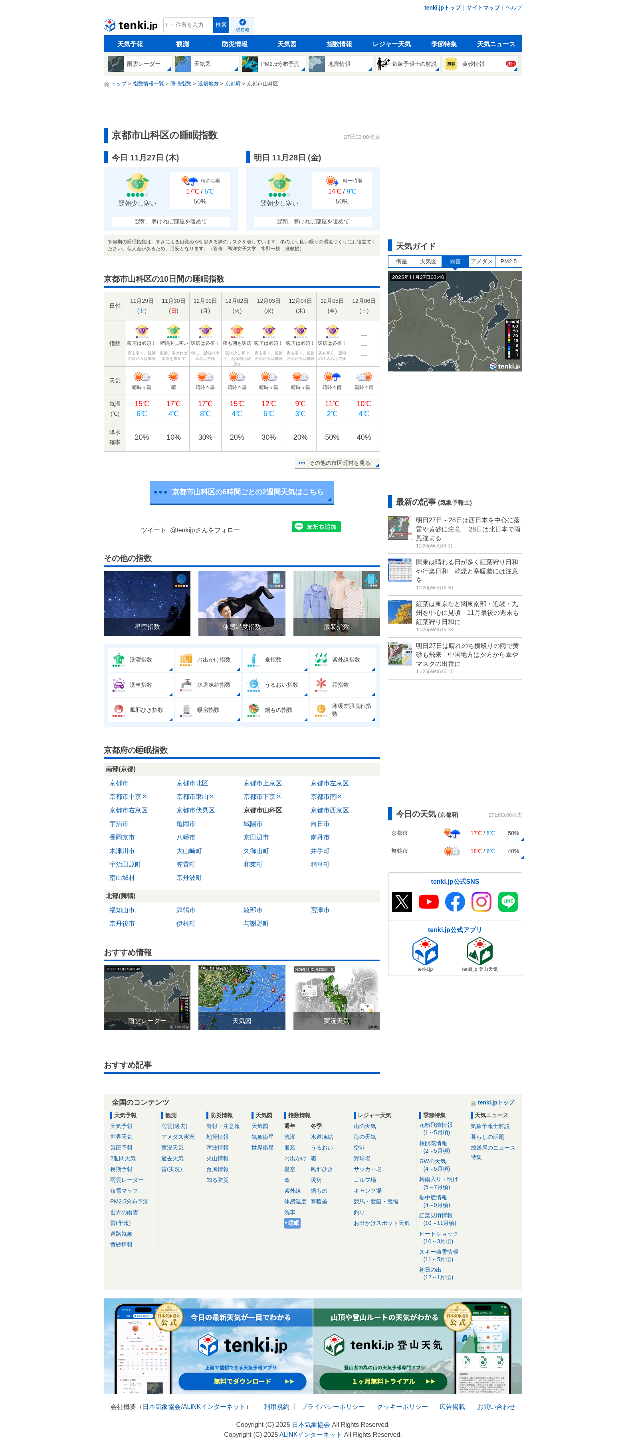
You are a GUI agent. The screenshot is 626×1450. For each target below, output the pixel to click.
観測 (182, 44)
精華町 (320, 864)
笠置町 (186, 864)
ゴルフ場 (365, 1180)
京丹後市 (122, 923)
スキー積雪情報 (442, 1256)
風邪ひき (322, 1169)
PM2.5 (509, 261)
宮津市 (320, 910)
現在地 (242, 29)
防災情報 (235, 44)
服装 (289, 1147)
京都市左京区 (330, 783)
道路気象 (121, 1234)
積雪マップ (124, 1190)
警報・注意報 (223, 1126)
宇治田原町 (125, 864)
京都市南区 (327, 796)
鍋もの (319, 1190)
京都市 (119, 783)
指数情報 (339, 44)
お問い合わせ (496, 1406)
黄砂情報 (121, 1244)
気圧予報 (121, 1147)
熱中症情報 (442, 1201)
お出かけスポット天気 (382, 1223)
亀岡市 (186, 823)
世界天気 (121, 1137)
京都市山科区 (263, 810)
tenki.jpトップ (442, 7)
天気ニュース (496, 44)
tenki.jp (131, 27)
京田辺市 (256, 837)
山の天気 (365, 1126)
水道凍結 (322, 1137)
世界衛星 (263, 1147)
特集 (476, 1157)
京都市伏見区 (195, 810)
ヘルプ (513, 7)
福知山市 (122, 910)
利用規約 (276, 1406)
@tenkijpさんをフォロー (205, 530)
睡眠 (293, 1223)
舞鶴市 (186, 910)
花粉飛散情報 (442, 1129)
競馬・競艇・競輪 (376, 1201)
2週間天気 (123, 1158)
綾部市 (253, 910)
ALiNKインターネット (214, 1406)
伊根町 (186, 923)
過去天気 (172, 1158)
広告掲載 (452, 1406)
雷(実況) (171, 1169)
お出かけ (295, 1158)
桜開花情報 (442, 1147)
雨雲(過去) (174, 1126)
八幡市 (186, 837)
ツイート (153, 530)
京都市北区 (192, 783)
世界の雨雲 (124, 1212)
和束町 (253, 864)
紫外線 (292, 1190)
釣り (359, 1212)
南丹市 (320, 837)
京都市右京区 (128, 810)
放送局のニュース (493, 1147)
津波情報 (217, 1147)
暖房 (316, 1180)
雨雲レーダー (127, 1180)
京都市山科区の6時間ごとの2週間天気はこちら (248, 492)
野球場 (362, 1158)
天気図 (287, 44)
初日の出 (442, 1273)
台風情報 (217, 1169)
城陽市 (253, 823)
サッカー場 (368, 1169)
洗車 (289, 1212)
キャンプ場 (368, 1190)
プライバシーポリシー (333, 1406)
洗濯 (289, 1137)
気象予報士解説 (490, 1126)
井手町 (320, 850)
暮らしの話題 (487, 1137)
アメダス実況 (178, 1137)
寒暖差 (319, 1201)
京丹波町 (189, 877)
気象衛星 (263, 1137)
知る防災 (217, 1180)
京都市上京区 (263, 783)
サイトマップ (483, 7)
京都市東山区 (195, 796)
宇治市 (119, 823)
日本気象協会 (162, 1406)
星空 (289, 1169)
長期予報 (121, 1169)
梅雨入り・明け (442, 1183)
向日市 (320, 823)
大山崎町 (189, 850)
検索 (221, 25)
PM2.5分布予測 (129, 1201)
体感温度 (295, 1201)
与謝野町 (256, 923)
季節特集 (444, 44)
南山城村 (122, 877)
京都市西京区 (330, 810)
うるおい (322, 1147)
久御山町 (256, 850)
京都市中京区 (128, 796)
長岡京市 (122, 837)
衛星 (401, 261)
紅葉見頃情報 (442, 1219)
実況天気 (172, 1147)
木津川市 (122, 850)
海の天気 (365, 1137)
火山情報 (217, 1158)
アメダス (482, 261)
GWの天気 (442, 1165)
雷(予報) (120, 1223)
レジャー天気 (391, 44)
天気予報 (130, 44)
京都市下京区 (263, 796)
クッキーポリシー (402, 1406)
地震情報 (217, 1137)
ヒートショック (442, 1238)
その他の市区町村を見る (339, 463)
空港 (359, 1147)
